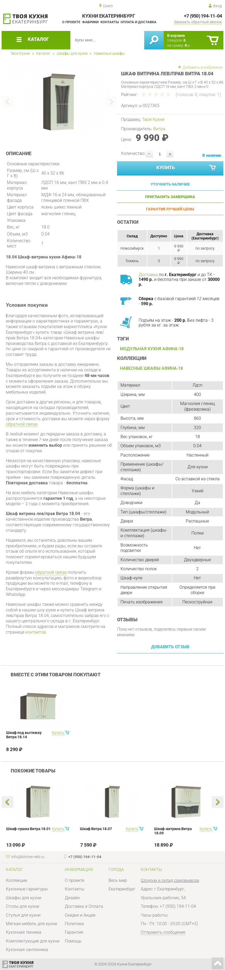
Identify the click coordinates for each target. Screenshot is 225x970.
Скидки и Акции (80, 915)
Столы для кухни (22, 906)
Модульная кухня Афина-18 (152, 348)
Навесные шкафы (109, 53)
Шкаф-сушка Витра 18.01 (28, 829)
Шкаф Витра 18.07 (96, 829)
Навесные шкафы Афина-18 (151, 368)
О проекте (71, 22)
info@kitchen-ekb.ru (28, 857)
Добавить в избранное (202, 67)
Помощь (73, 941)
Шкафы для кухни (72, 53)
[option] (59, 102)
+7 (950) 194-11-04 (203, 16)
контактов (35, 632)
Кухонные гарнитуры (27, 889)
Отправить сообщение (163, 932)
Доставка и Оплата (84, 906)
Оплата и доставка (138, 22)
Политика (74, 923)
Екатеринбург (122, 889)
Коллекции (16, 880)
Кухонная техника (23, 932)
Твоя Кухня (20, 53)
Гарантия (74, 932)
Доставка (148, 274)
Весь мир (118, 880)
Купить (186, 168)
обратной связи (21, 424)
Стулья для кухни (23, 915)
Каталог (43, 53)
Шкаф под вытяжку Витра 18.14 (24, 735)
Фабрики (90, 22)
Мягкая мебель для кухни (31, 923)
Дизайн (72, 897)
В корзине (176, 35)
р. (188, 45)
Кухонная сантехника (27, 949)
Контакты (110, 22)
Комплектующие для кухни (32, 941)
